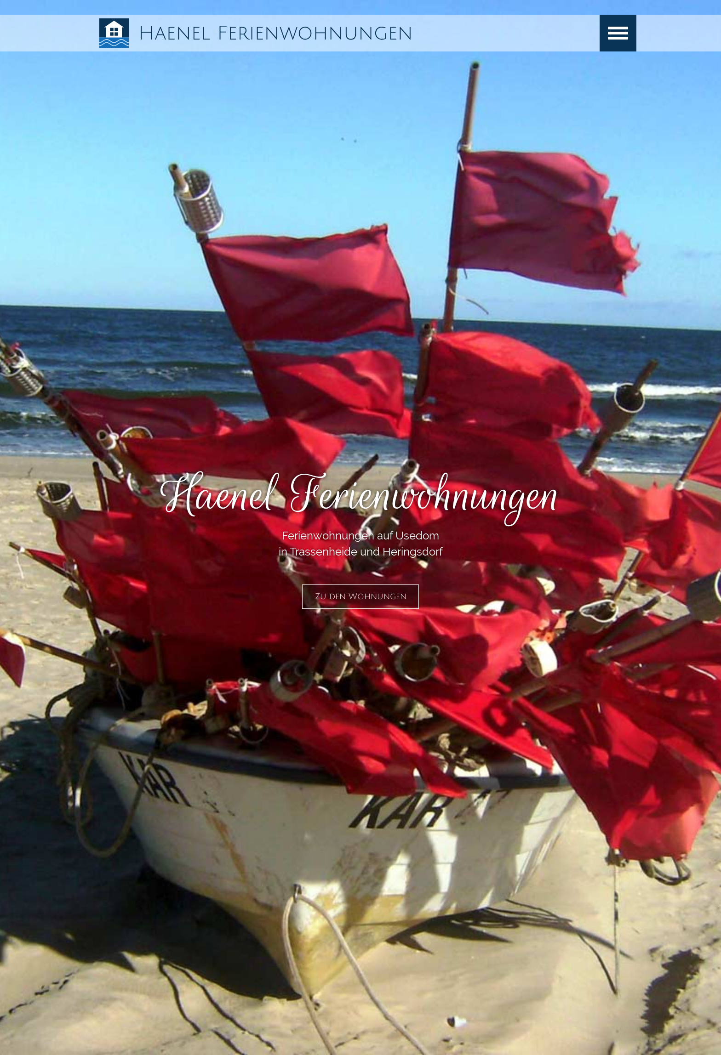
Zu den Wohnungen (360, 596)
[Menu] (618, 33)
